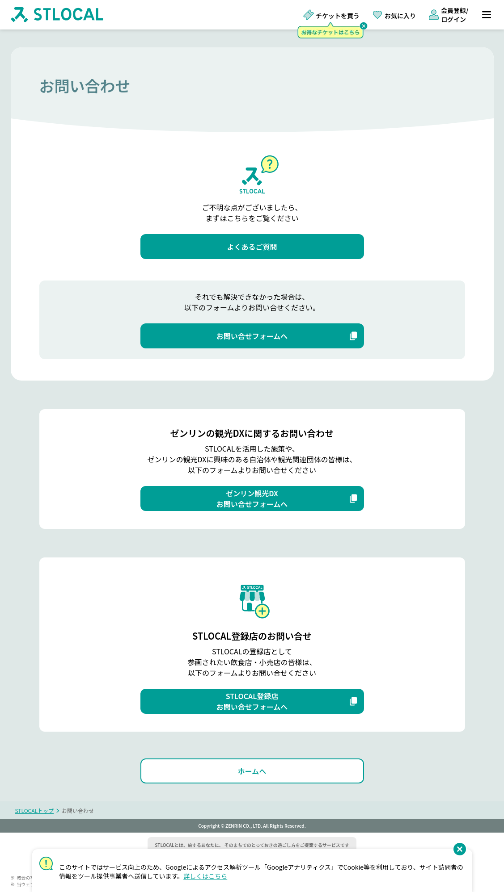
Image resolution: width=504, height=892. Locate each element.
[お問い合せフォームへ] (252, 335)
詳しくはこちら (205, 875)
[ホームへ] (252, 770)
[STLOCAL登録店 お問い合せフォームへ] (252, 701)
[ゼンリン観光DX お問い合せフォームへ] (252, 498)
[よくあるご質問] (252, 246)
